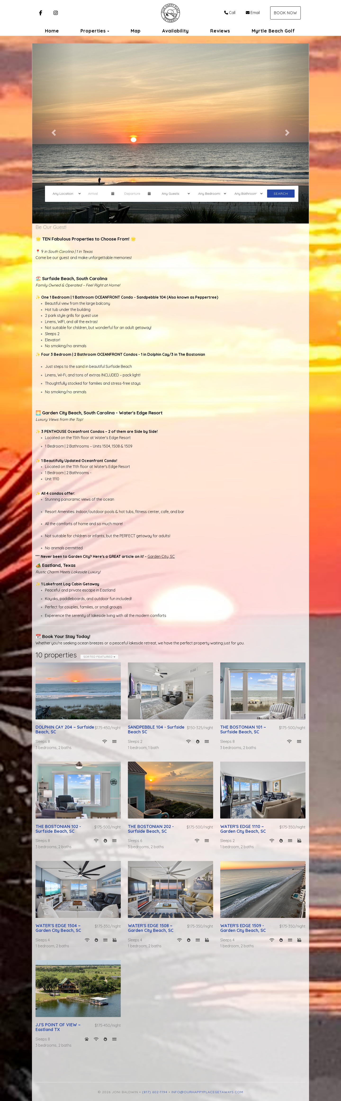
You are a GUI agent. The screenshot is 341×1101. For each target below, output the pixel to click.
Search (281, 193)
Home (52, 31)
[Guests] (174, 194)
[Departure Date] (134, 194)
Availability (175, 31)
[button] (53, 131)
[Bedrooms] (210, 194)
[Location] (65, 194)
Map (136, 31)
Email (253, 12)
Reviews (220, 31)
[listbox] (170, 131)
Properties (93, 31)
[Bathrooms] (247, 194)
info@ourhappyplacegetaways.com (207, 1092)
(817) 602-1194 (154, 1092)
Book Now (285, 12)
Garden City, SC (161, 556)
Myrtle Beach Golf (273, 31)
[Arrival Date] (97, 194)
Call (229, 12)
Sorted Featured (99, 656)
